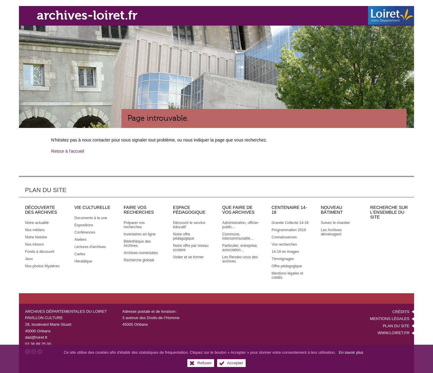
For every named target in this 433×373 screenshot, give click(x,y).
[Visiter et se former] (188, 256)
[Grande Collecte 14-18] (290, 222)
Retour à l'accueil (67, 150)
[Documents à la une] (90, 217)
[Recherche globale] (139, 259)
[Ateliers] (80, 239)
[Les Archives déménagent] (331, 231)
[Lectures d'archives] (90, 246)
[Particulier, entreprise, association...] (240, 247)
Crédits (401, 311)
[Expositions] (83, 224)
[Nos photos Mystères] (42, 265)
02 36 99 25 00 (38, 343)
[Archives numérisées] (141, 252)
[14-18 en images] (285, 251)
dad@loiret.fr (36, 336)
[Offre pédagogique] (287, 265)
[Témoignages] (283, 258)
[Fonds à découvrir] (39, 251)
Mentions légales (389, 318)
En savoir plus (351, 352)
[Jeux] (29, 258)
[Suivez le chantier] (335, 222)
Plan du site (396, 325)
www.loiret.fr (394, 332)
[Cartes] (79, 253)
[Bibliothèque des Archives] (137, 242)
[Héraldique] (83, 260)
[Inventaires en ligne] (139, 233)
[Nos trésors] (34, 243)
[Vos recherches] (284, 243)
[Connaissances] (284, 236)
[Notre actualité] (37, 222)
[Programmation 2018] (289, 229)
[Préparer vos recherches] (134, 224)
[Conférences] (84, 231)
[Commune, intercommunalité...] (237, 235)
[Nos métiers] (35, 229)
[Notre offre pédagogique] (183, 235)
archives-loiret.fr (92, 15)
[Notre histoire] (36, 236)
